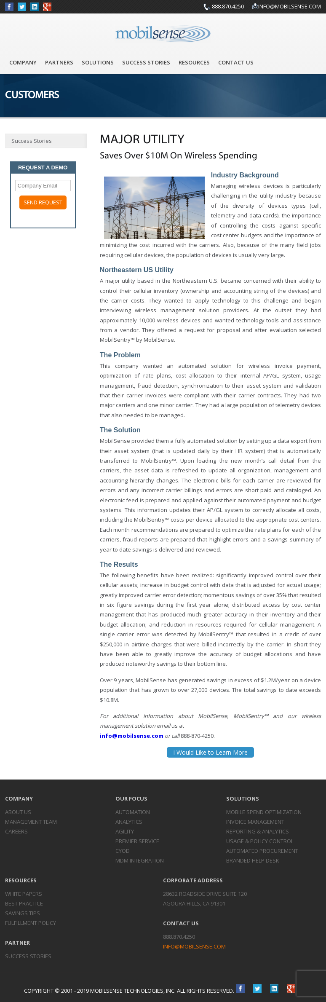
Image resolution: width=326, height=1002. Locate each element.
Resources (194, 62)
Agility (124, 831)
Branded (252, 860)
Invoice (255, 821)
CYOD (122, 851)
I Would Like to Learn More (210, 752)
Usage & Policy (260, 841)
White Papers (23, 894)
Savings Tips (22, 913)
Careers (16, 831)
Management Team (31, 821)
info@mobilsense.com (289, 6)
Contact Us (236, 62)
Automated (262, 851)
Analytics (128, 821)
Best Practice (24, 903)
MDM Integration (139, 860)
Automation (132, 812)
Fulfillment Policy (30, 923)
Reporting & (257, 831)
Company (23, 62)
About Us (18, 812)
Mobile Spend (264, 812)
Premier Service (137, 841)
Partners (59, 62)
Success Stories (146, 62)
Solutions (98, 62)
